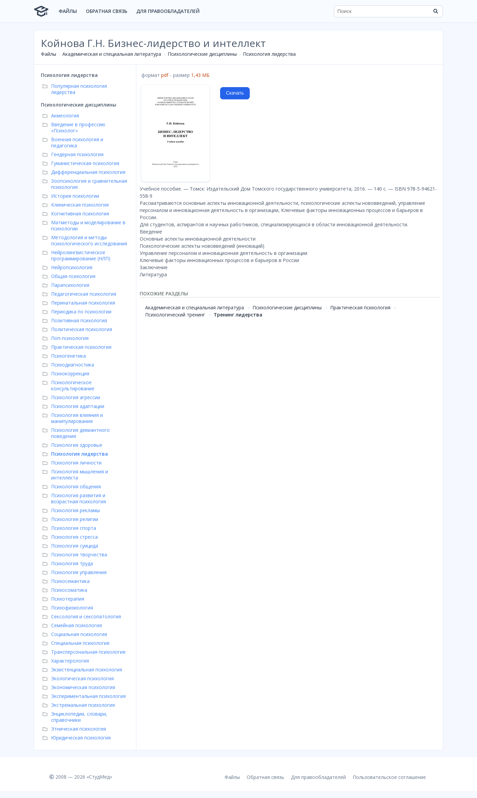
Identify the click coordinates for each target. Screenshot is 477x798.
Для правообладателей (168, 11)
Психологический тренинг (175, 314)
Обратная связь (106, 11)
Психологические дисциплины (202, 54)
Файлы (68, 11)
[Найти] (435, 11)
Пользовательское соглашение (389, 777)
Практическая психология (360, 307)
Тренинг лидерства (238, 314)
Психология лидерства (269, 54)
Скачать (235, 93)
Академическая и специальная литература (111, 54)
